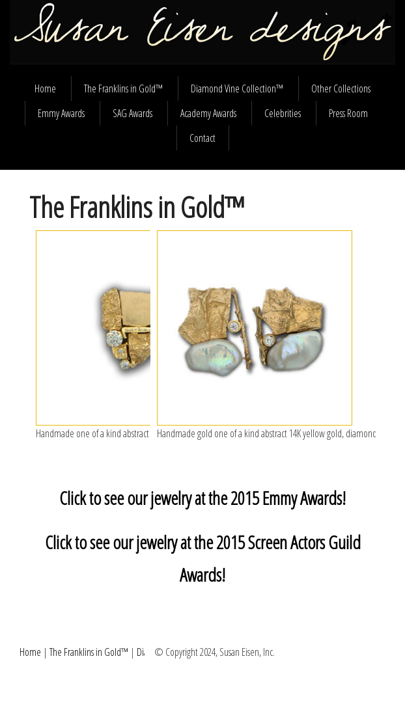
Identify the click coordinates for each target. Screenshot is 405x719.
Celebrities (282, 113)
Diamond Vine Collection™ (237, 88)
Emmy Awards (61, 113)
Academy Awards (208, 113)
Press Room (348, 113)
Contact (202, 138)
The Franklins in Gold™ (123, 88)
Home (45, 88)
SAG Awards (132, 113)
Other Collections (340, 88)
